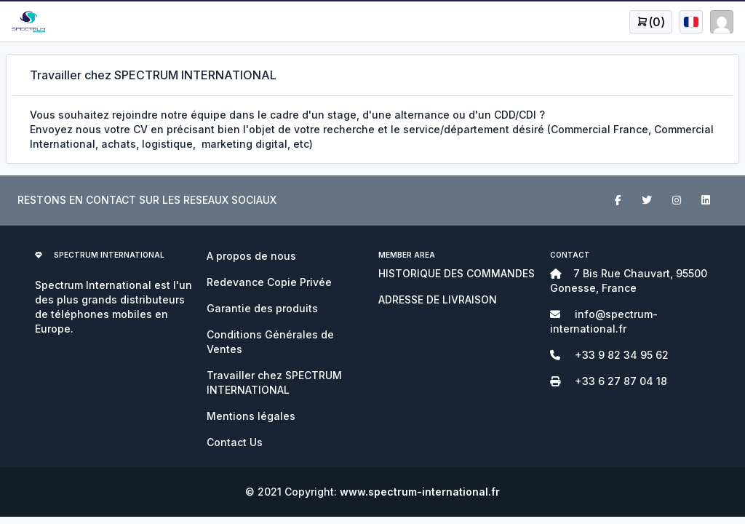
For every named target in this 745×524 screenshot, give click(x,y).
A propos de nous (251, 256)
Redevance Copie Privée (269, 282)
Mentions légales (251, 416)
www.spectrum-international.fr (420, 491)
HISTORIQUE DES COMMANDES (456, 273)
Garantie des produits (262, 308)
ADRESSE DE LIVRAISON (437, 299)
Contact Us (235, 442)
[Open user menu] (650, 21)
